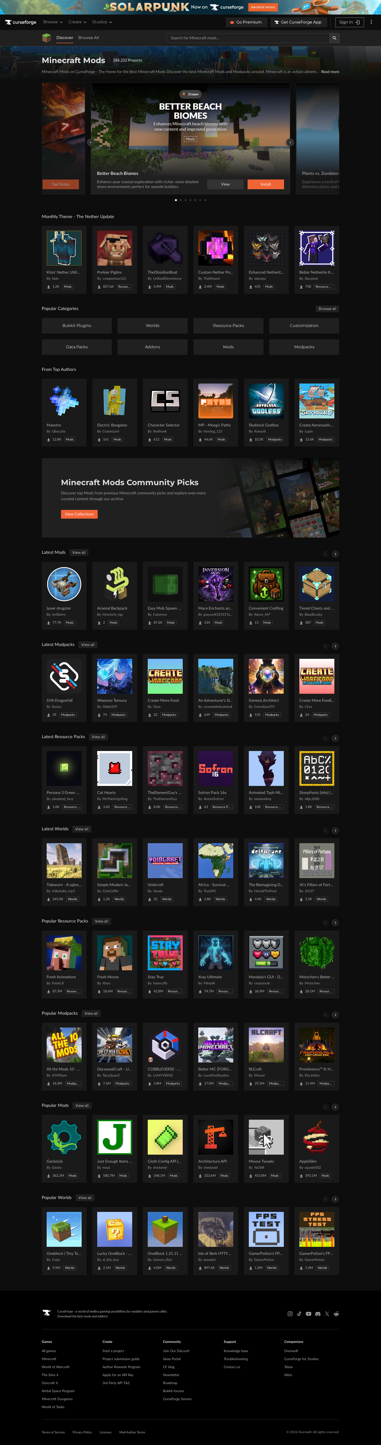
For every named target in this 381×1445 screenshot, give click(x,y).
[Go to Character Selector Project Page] (165, 413)
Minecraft (49, 1359)
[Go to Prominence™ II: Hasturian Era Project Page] (316, 1057)
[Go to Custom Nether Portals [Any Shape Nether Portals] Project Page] (215, 260)
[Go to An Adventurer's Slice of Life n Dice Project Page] (215, 688)
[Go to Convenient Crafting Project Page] (266, 596)
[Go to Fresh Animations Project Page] (64, 964)
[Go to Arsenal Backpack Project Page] (114, 596)
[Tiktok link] (299, 1314)
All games (49, 1351)
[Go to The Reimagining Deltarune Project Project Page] (266, 872)
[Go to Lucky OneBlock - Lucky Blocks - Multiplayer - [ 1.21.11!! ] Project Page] (114, 1241)
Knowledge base (236, 1351)
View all (79, 552)
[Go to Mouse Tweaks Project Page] (266, 1149)
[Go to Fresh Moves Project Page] (114, 964)
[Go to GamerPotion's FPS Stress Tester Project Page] (316, 1241)
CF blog (168, 1367)
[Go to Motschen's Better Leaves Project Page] (316, 964)
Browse (53, 22)
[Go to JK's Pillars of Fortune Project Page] (316, 872)
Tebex (288, 1367)
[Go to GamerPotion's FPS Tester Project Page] (266, 1241)
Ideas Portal (172, 1359)
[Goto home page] (21, 22)
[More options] (371, 22)
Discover (64, 37)
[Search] (334, 38)
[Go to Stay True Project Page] (165, 964)
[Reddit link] (336, 1314)
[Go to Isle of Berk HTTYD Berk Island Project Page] (215, 1241)
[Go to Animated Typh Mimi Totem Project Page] (266, 780)
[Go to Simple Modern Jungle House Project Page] (114, 872)
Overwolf (291, 1351)
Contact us (232, 1367)
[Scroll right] (335, 554)
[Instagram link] (290, 1314)
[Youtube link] (309, 1314)
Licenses (106, 1432)
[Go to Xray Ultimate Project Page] (215, 964)
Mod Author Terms (132, 1432)
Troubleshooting (236, 1359)
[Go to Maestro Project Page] (64, 413)
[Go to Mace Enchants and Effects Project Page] (215, 596)
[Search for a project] (248, 38)
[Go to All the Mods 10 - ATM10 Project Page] (64, 1057)
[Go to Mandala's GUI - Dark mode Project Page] (266, 964)
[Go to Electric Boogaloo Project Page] (114, 413)
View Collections (79, 514)
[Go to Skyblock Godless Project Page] (266, 413)
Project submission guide (121, 1359)
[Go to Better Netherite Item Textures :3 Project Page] (316, 260)
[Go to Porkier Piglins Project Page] (114, 260)
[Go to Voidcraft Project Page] (165, 872)
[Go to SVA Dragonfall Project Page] (64, 688)
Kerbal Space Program (58, 1391)
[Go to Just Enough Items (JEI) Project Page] (114, 1149)
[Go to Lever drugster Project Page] (64, 596)
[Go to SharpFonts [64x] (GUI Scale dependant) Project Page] (316, 780)
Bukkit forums (173, 1391)
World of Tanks (53, 1407)
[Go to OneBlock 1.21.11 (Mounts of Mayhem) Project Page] (165, 1241)
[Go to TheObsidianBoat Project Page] (165, 260)
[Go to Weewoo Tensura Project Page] (114, 688)
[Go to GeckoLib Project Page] (64, 1149)
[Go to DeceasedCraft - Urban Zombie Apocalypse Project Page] (114, 1057)
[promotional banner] (190, 7)
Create (78, 22)
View (225, 184)
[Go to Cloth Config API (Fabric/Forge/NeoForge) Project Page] (165, 1149)
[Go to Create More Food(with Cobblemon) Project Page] (316, 688)
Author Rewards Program (121, 1367)
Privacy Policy (82, 1432)
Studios (102, 22)
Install (266, 184)
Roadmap (170, 1383)
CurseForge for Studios (301, 1359)
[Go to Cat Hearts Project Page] (114, 780)
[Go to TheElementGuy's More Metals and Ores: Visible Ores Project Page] (165, 780)
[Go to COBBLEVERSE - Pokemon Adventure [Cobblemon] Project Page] (165, 1057)
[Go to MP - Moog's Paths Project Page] (215, 413)
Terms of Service (53, 1432)
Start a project (113, 1351)
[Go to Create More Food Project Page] (165, 688)
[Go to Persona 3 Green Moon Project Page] (64, 780)
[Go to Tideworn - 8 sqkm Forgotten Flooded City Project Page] (64, 872)
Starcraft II (50, 1383)
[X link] (327, 1314)
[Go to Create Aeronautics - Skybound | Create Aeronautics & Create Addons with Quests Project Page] (316, 413)
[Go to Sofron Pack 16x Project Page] (215, 780)
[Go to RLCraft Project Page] (266, 1057)
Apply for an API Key (118, 1375)
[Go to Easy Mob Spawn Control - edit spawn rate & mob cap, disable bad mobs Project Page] (165, 596)
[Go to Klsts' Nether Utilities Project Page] (64, 260)
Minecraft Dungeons (57, 1399)
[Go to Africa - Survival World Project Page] (215, 872)
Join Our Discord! (176, 1351)
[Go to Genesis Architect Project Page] (266, 688)
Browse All (88, 37)
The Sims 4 (50, 1375)
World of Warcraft (55, 1367)
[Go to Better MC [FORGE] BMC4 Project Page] (215, 1057)
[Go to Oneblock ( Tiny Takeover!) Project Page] (64, 1241)
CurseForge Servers (177, 1399)
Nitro (288, 1375)
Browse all (327, 309)
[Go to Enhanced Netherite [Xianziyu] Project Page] (266, 260)
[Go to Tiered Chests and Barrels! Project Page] (316, 596)
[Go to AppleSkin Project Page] (316, 1149)
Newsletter (171, 1375)
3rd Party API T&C (116, 1383)
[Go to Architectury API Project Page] (215, 1149)
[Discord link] (318, 1314)
